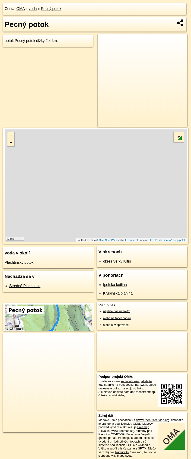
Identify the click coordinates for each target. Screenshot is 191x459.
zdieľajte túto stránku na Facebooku (125, 382)
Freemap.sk (132, 240)
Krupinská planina (118, 293)
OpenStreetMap (108, 240)
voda (33, 9)
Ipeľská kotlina (115, 285)
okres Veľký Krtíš (117, 261)
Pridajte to (122, 452)
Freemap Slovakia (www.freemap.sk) (124, 428)
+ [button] (11, 135)
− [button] (11, 142)
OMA (20, 9)
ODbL (136, 423)
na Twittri (141, 384)
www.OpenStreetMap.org (152, 420)
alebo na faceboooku (117, 318)
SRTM (142, 448)
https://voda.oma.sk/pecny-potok (167, 240)
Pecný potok (51, 9)
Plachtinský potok (19, 262)
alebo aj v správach (116, 325)
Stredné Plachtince (24, 286)
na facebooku (130, 381)
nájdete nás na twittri (116, 311)
